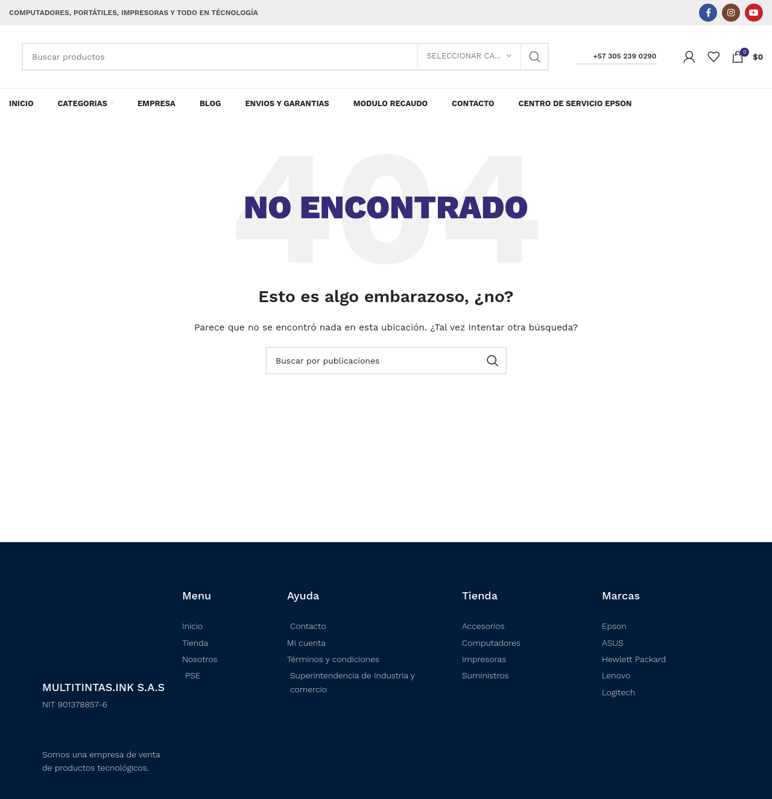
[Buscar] (285, 57)
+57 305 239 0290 (616, 56)
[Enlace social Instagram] (731, 13)
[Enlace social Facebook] (708, 13)
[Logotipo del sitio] (9, 57)
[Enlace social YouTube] (754, 13)
